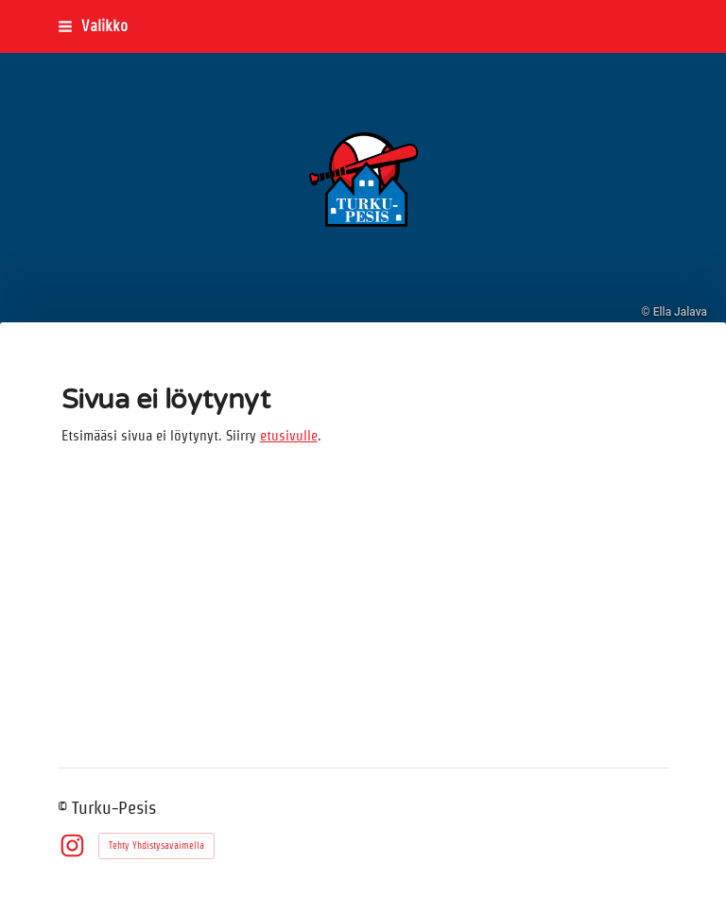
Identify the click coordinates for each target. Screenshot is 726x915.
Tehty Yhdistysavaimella (156, 845)
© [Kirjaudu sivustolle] (65, 808)
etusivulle (289, 435)
